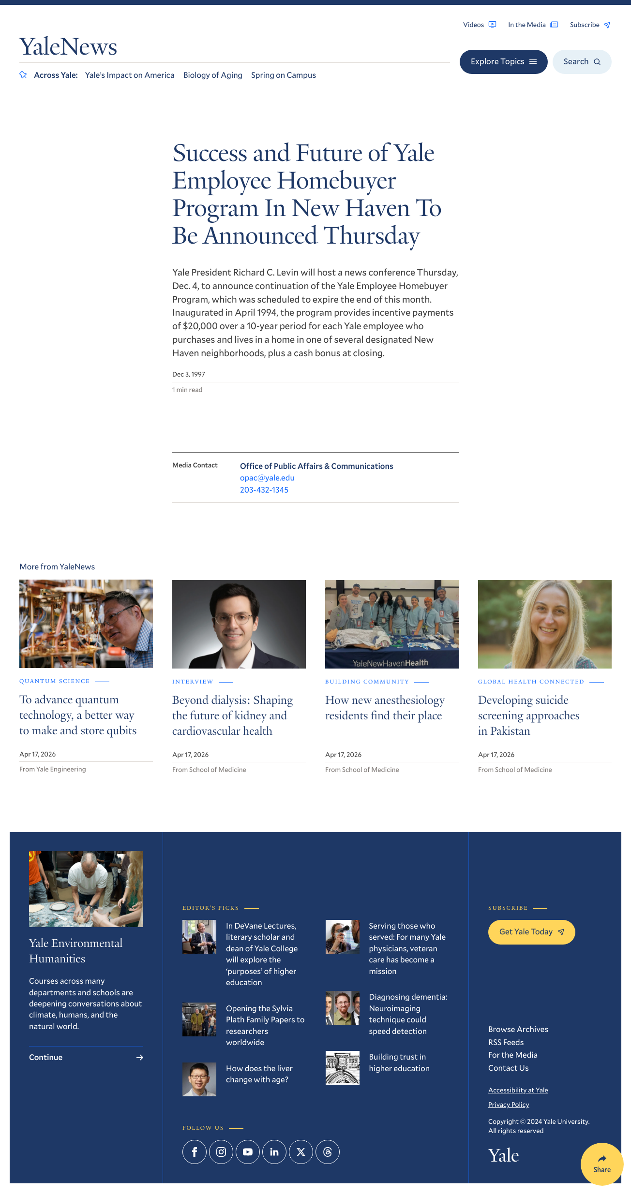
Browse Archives (518, 1028)
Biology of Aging (212, 74)
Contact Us (508, 1067)
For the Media (513, 1054)
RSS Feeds (506, 1042)
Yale (503, 1158)
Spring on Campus (283, 74)
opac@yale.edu (267, 478)
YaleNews (68, 49)
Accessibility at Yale (518, 1089)
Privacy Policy (508, 1104)
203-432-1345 (264, 490)
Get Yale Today (531, 931)
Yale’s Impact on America (130, 74)
